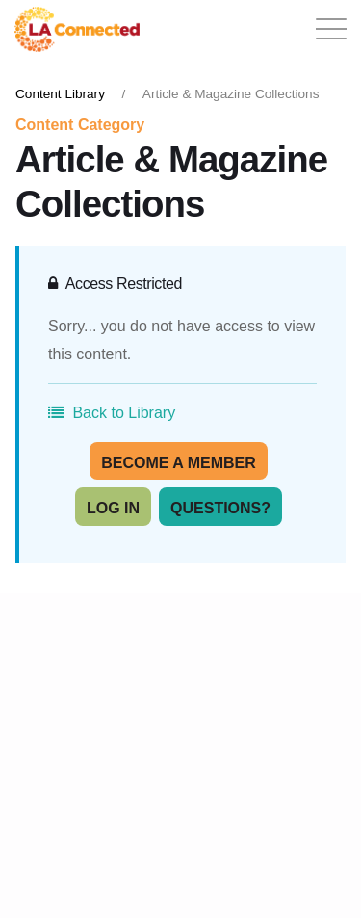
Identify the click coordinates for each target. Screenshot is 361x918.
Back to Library (111, 413)
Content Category (79, 125)
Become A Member (178, 463)
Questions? (220, 508)
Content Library (60, 94)
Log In (113, 508)
